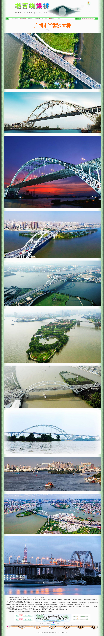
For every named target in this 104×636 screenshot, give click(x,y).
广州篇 (58, 18)
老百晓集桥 (15, 18)
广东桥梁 (44, 18)
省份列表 (30, 18)
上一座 (41, 623)
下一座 (63, 623)
